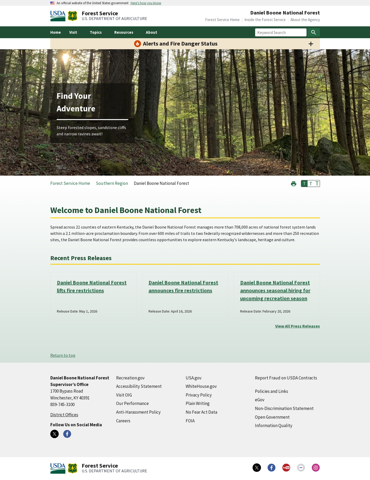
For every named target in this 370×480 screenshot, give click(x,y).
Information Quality (273, 425)
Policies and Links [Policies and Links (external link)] (271, 391)
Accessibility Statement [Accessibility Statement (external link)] (139, 386)
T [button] (304, 183)
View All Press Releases (297, 326)
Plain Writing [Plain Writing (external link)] (198, 403)
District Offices (64, 415)
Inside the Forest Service (265, 19)
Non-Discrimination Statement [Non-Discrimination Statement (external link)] (284, 408)
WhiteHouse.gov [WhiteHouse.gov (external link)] (201, 386)
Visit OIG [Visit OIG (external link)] (124, 395)
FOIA (190, 421)
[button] (293, 183)
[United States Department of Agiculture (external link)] (59, 16)
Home (55, 32)
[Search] (313, 32)
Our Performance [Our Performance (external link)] (132, 403)
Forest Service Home (222, 19)
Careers (123, 421)
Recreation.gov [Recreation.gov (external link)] (130, 378)
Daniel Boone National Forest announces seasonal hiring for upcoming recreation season (275, 290)
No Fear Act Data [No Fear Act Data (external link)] (201, 412)
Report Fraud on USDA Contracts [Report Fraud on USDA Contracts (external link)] (286, 378)
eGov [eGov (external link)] (259, 400)
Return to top (62, 355)
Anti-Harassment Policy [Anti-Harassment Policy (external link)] (138, 412)
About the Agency (305, 19)
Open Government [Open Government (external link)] (272, 417)
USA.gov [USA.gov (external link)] (193, 378)
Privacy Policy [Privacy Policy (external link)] (199, 395)
